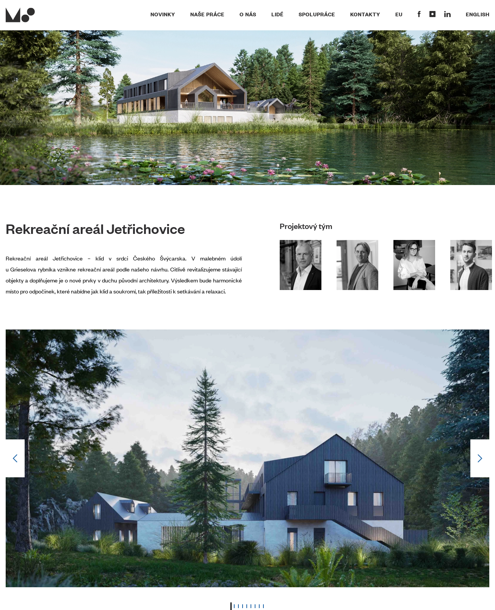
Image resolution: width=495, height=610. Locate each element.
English (477, 14)
